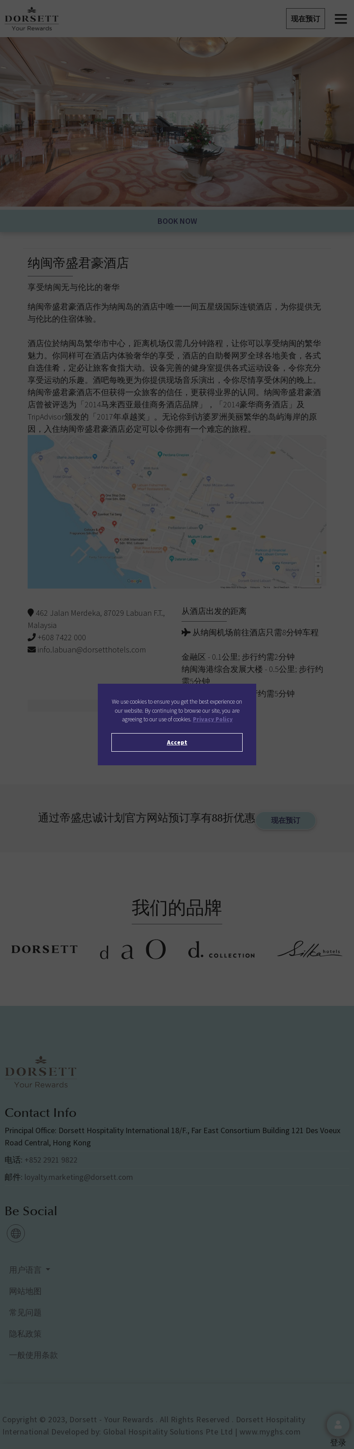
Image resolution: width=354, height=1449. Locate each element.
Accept (177, 742)
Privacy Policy (213, 719)
